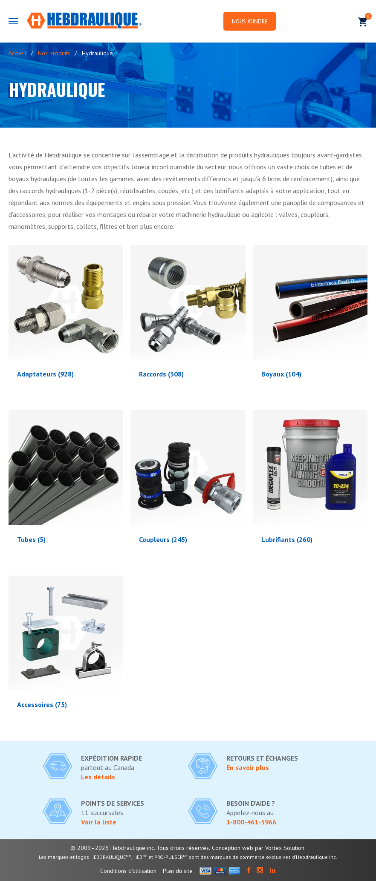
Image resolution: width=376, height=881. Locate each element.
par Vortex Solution (279, 848)
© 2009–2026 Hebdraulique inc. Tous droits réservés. (140, 848)
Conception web (232, 848)
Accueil (17, 53)
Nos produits (54, 53)
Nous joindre (251, 21)
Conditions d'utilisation (128, 871)
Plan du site (178, 871)
